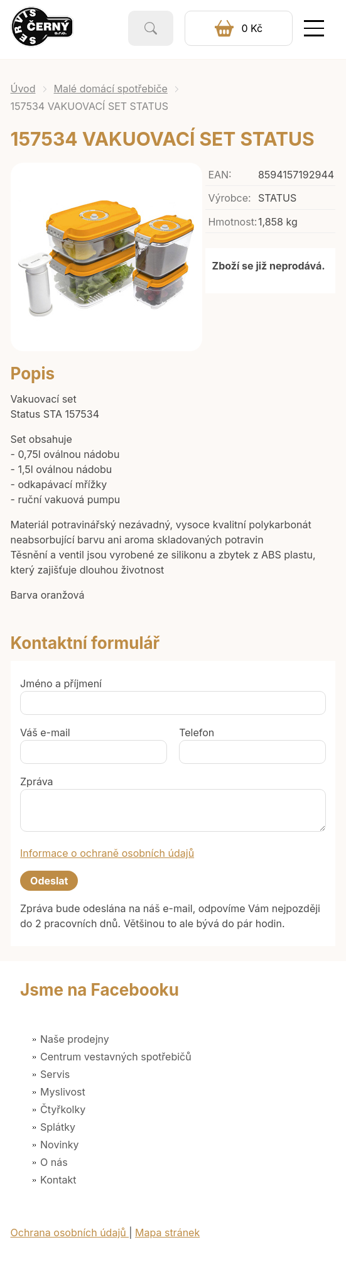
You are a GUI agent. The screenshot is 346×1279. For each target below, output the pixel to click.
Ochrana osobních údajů (70, 1232)
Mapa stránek (167, 1232)
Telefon (196, 732)
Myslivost (62, 1092)
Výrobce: (229, 198)
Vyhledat (150, 28)
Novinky (59, 1144)
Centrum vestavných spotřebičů (116, 1056)
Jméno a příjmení (61, 683)
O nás (54, 1162)
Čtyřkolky (62, 1109)
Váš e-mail (45, 732)
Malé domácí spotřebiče (111, 88)
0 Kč (251, 28)
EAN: (219, 174)
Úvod (23, 88)
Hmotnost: (232, 221)
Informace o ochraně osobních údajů (107, 853)
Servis (55, 1074)
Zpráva (36, 781)
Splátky (57, 1127)
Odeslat (49, 880)
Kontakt (58, 1179)
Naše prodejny (74, 1039)
